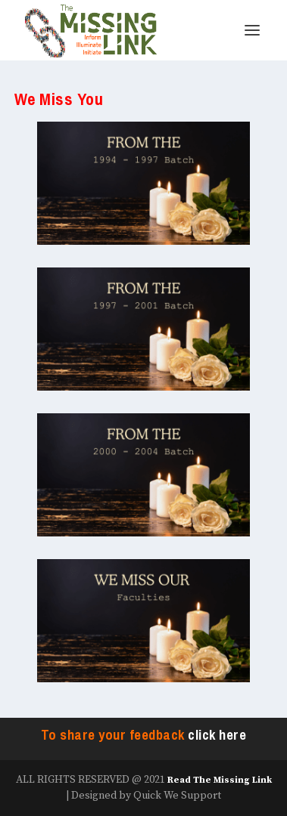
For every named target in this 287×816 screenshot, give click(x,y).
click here (217, 735)
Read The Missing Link (219, 780)
